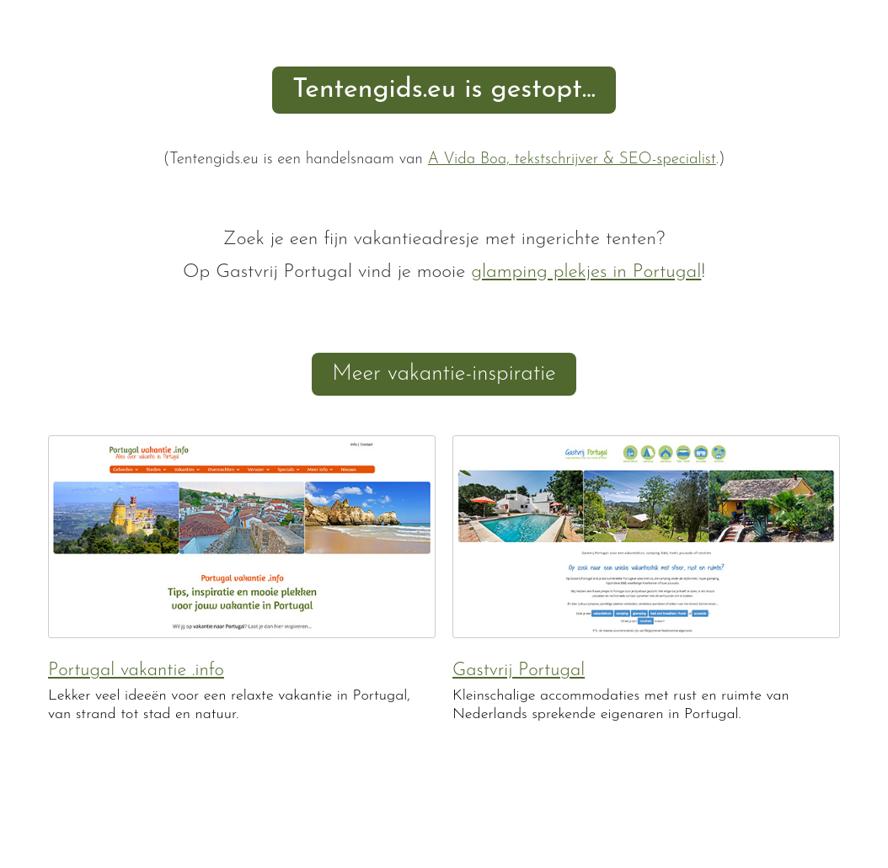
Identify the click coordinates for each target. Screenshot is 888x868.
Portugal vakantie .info (136, 670)
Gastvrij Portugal (518, 670)
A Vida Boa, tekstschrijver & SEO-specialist (572, 160)
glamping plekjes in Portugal (586, 272)
